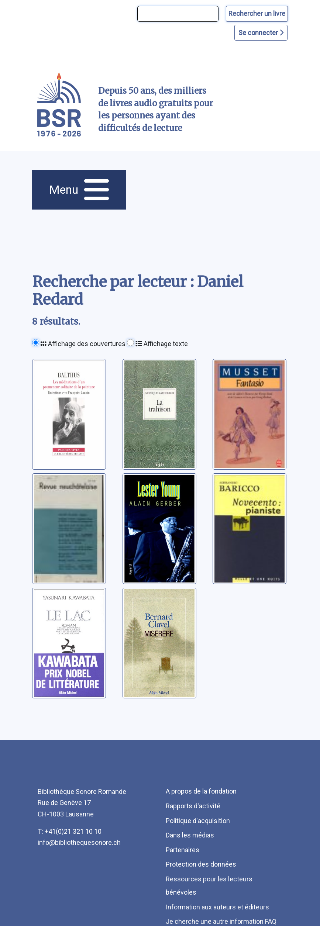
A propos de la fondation (201, 791)
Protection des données (201, 864)
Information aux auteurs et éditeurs (217, 907)
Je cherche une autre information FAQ (221, 921)
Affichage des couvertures (83, 344)
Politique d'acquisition (198, 821)
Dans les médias (190, 835)
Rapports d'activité (193, 806)
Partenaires (182, 850)
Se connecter (260, 33)
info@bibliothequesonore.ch (79, 842)
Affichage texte (161, 344)
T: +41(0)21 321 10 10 (69, 831)
